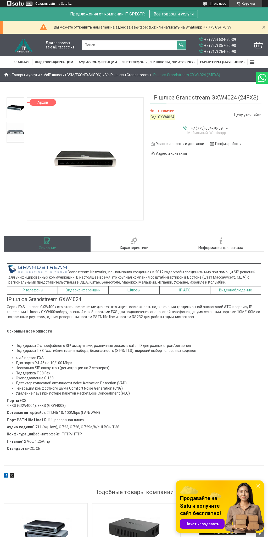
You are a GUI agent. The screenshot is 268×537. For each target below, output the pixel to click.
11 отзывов (217, 3)
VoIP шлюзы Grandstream (127, 75)
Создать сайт (45, 3)
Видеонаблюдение (235, 290)
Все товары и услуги (174, 14)
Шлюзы (133, 290)
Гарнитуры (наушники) (222, 62)
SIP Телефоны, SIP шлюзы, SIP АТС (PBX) (158, 62)
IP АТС (184, 290)
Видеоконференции (54, 62)
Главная (22, 62)
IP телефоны (32, 290)
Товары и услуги (26, 75)
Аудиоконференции (98, 62)
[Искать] (181, 45)
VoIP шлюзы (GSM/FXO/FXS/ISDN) (73, 75)
